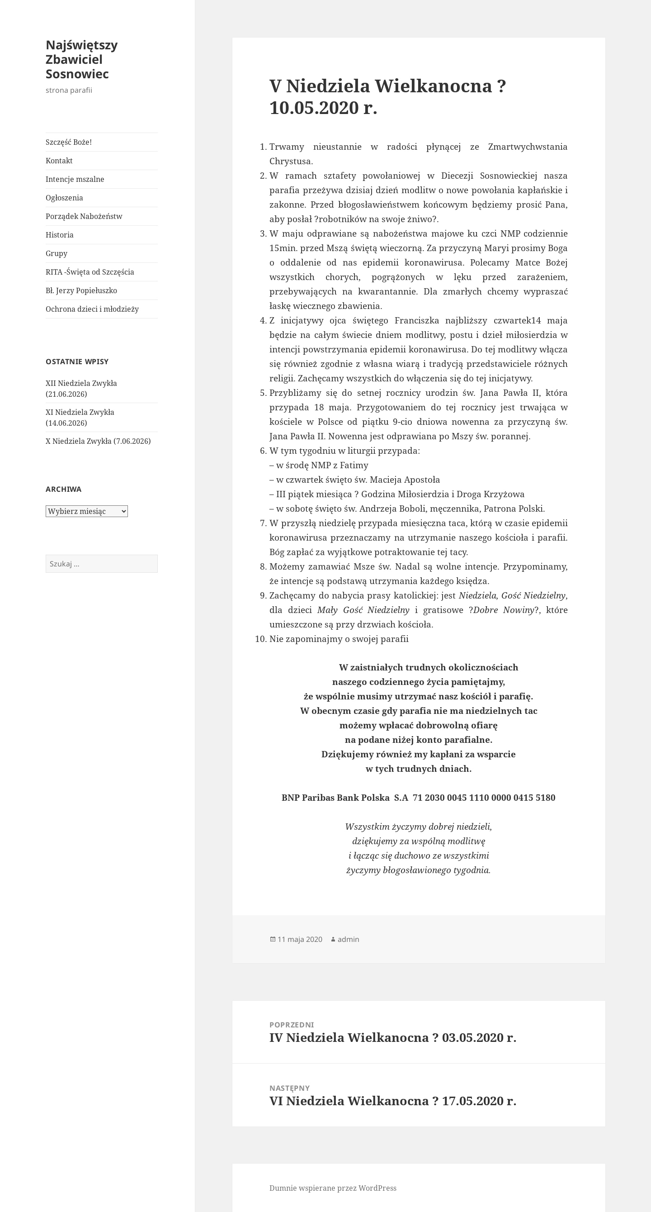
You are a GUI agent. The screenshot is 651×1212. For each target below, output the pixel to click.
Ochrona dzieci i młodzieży (92, 309)
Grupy (56, 253)
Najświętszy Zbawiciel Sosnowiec (82, 59)
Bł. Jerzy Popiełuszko (81, 290)
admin (348, 939)
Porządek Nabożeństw (84, 216)
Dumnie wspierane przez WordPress (332, 1188)
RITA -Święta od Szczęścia (90, 272)
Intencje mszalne (75, 179)
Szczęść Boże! (69, 142)
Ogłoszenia (64, 198)
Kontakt (59, 161)
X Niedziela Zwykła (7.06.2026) (98, 441)
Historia (60, 235)
